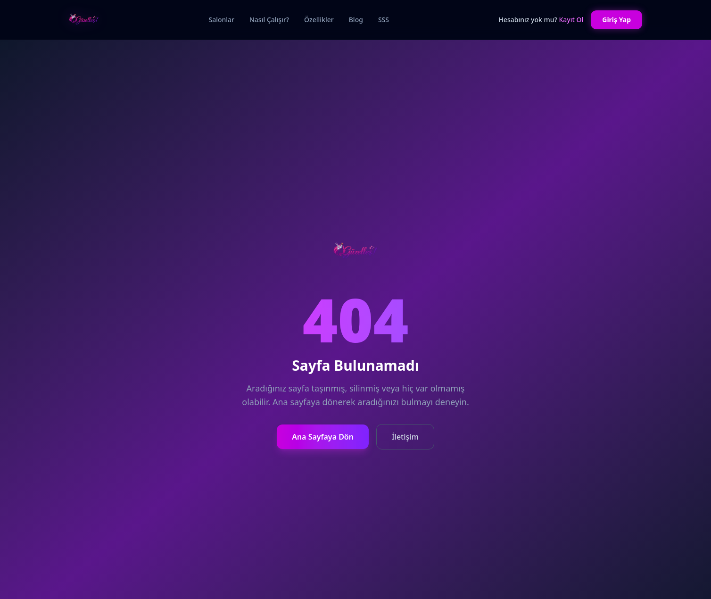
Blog (356, 19)
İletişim (405, 437)
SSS (383, 19)
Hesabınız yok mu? (540, 19)
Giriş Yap (616, 19)
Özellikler (319, 19)
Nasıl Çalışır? (269, 19)
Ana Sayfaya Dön (323, 437)
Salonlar (221, 19)
